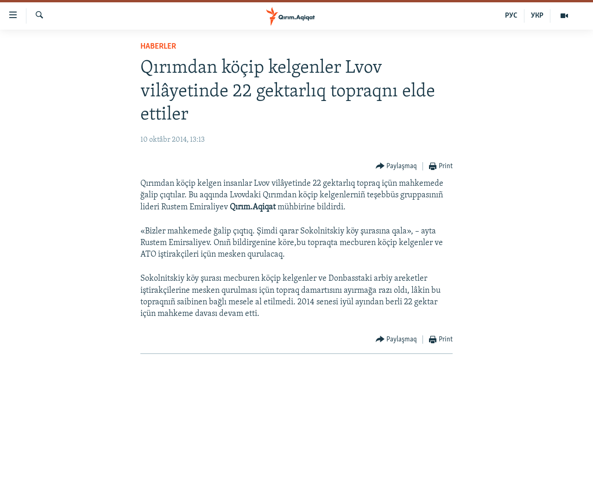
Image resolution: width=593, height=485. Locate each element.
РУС (511, 15)
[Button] (396, 166)
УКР (537, 15)
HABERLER (158, 46)
